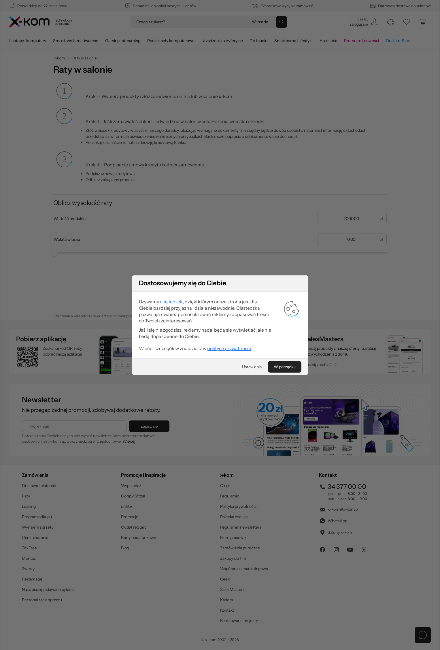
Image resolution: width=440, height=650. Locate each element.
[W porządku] (284, 472)
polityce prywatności (229, 454)
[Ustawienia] (252, 472)
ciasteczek (171, 407)
